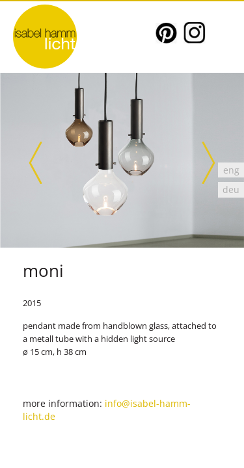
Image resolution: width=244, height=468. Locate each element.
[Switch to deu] (231, 189)
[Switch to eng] (231, 169)
